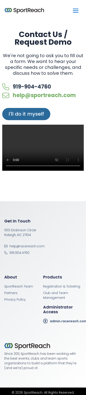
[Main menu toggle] (76, 10)
